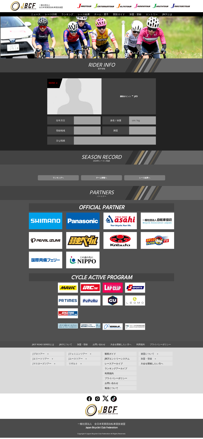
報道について (111, 389)
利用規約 (140, 345)
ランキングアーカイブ (116, 369)
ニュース (36, 14)
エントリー (152, 14)
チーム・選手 (101, 14)
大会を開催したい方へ (120, 345)
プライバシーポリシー (160, 345)
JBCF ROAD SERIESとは (43, 345)
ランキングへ (68, 178)
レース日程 (51, 14)
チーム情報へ (101, 178)
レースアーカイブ (114, 364)
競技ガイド (119, 14)
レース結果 (84, 14)
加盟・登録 (135, 14)
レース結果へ (135, 178)
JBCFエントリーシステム (117, 359)
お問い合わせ (99, 345)
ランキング (67, 14)
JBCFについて (65, 345)
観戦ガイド (110, 355)
